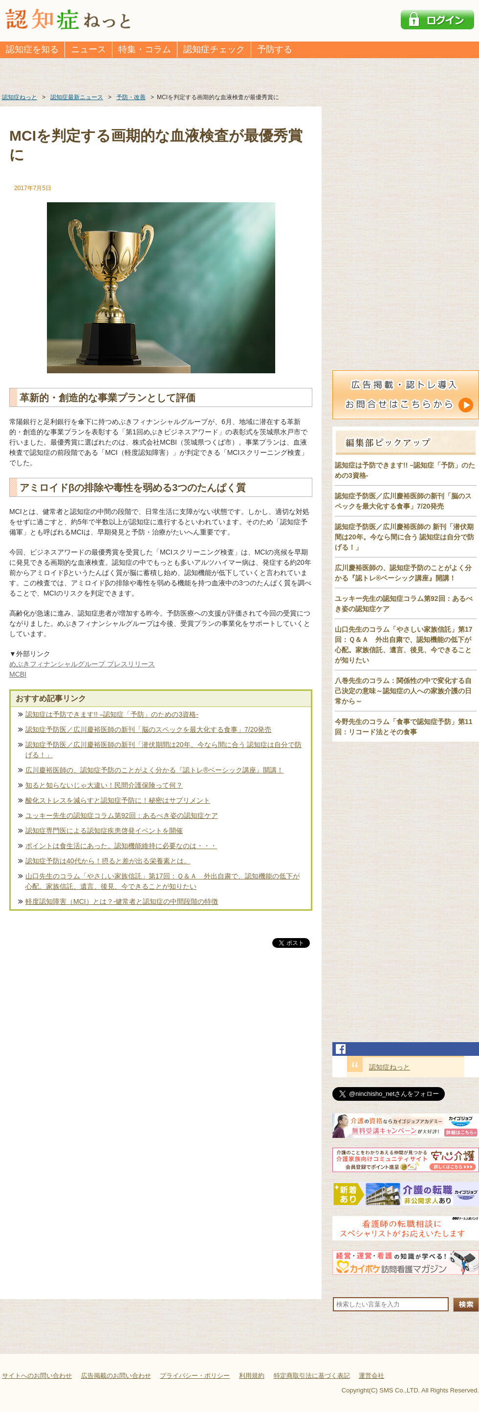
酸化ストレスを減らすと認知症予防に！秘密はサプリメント (117, 800)
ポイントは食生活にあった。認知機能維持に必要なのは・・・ (121, 846)
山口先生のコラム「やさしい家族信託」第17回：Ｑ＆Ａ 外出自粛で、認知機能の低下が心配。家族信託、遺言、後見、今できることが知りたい (162, 881)
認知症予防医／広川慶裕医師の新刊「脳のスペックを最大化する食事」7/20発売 (148, 729)
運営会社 (371, 1375)
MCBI (17, 674)
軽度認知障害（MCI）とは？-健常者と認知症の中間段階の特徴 (121, 901)
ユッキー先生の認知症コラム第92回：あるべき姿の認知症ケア (121, 815)
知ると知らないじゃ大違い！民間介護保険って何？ (104, 785)
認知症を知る (32, 49)
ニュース (88, 49)
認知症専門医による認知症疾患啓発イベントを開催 (104, 830)
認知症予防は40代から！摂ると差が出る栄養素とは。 (108, 861)
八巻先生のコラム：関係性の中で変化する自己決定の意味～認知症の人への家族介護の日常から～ (403, 691)
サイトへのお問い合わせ (37, 1375)
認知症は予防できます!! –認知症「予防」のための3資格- (111, 714)
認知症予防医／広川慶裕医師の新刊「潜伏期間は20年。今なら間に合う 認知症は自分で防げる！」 (163, 750)
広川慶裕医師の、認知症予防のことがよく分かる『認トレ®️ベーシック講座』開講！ (154, 770)
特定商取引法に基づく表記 (312, 1375)
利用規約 (251, 1375)
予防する (274, 49)
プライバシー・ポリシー (195, 1375)
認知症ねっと (389, 1067)
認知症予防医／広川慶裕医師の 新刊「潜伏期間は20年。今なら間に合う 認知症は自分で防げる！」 (404, 537)
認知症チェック (214, 49)
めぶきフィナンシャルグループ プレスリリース (82, 664)
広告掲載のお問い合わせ (116, 1375)
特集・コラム (144, 49)
